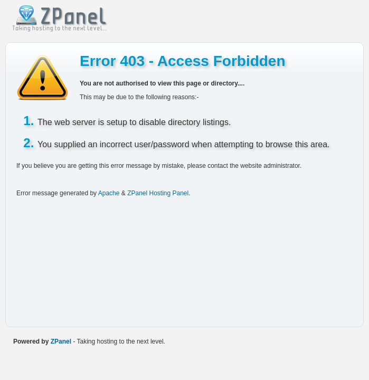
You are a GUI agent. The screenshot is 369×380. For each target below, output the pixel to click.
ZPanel (61, 341)
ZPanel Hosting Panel (157, 193)
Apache (109, 193)
